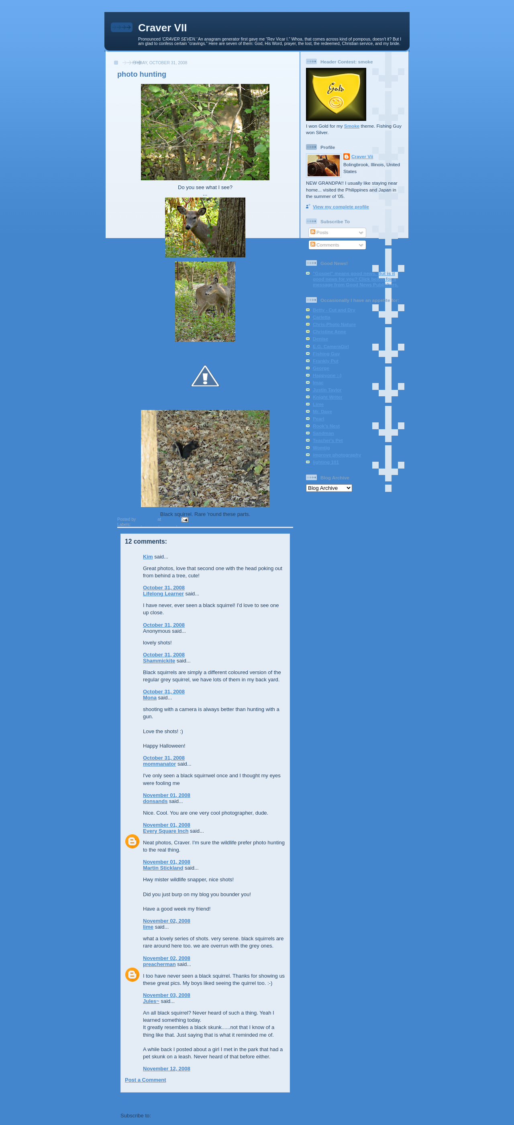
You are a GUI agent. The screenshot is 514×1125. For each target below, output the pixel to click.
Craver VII (162, 28)
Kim (148, 557)
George (321, 368)
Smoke (351, 125)
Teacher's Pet (328, 440)
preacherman (159, 964)
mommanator (159, 764)
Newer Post (134, 1101)
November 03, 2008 (166, 995)
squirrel (168, 524)
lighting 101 (326, 462)
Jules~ (151, 1001)
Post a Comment (145, 1080)
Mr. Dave (322, 411)
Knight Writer (328, 396)
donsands (155, 801)
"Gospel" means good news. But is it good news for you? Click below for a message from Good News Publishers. (355, 279)
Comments (324, 244)
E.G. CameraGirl (331, 346)
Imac (318, 382)
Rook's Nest (326, 425)
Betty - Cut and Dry (334, 309)
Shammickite (159, 661)
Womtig (321, 447)
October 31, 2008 (164, 588)
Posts (319, 232)
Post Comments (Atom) (181, 1116)
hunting (150, 524)
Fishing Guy (326, 353)
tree (182, 524)
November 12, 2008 (166, 1069)
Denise (320, 338)
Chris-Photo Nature (334, 324)
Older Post (276, 1101)
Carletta (321, 317)
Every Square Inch (165, 831)
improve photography (337, 454)
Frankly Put (326, 360)
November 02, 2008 (166, 921)
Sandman (323, 433)
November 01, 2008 (166, 795)
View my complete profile (341, 206)
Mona (150, 698)
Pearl (318, 418)
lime (148, 927)
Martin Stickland (163, 868)
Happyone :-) (327, 375)
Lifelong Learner (163, 594)
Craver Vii (362, 156)
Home (206, 1101)
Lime (318, 404)
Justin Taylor (327, 389)
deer (136, 524)
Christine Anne (329, 331)
